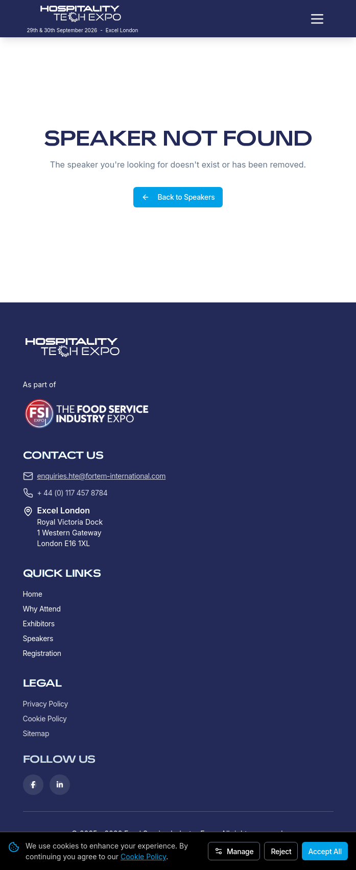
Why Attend (42, 608)
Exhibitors (39, 623)
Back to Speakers (178, 197)
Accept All (325, 851)
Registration (42, 653)
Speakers (38, 638)
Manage (234, 851)
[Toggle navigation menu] (317, 19)
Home (32, 594)
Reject (281, 851)
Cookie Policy (143, 856)
